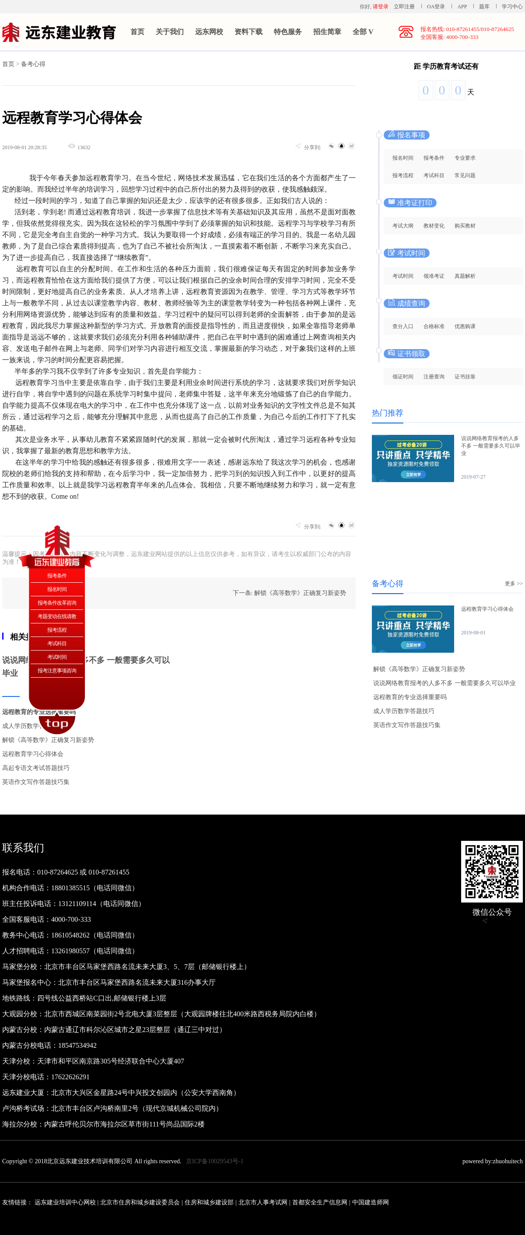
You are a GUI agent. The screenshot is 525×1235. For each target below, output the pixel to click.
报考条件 (434, 158)
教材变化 (434, 226)
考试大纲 (402, 226)
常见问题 (465, 175)
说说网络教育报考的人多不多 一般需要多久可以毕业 (490, 445)
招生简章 (327, 31)
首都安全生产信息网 (319, 1202)
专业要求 (465, 158)
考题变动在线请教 (57, 616)
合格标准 (434, 326)
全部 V (363, 31)
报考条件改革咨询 (57, 603)
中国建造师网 (370, 1202)
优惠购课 (465, 326)
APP (462, 6)
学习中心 (512, 6)
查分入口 (402, 326)
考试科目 (434, 175)
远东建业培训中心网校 (66, 1202)
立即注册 (404, 6)
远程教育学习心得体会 (32, 754)
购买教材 (465, 226)
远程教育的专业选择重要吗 (410, 697)
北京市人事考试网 (262, 1202)
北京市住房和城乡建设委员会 (140, 1202)
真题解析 (465, 276)
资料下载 (248, 31)
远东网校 (209, 31)
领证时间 (402, 377)
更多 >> (514, 584)
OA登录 (436, 6)
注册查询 (434, 377)
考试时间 (402, 276)
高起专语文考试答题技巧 (36, 768)
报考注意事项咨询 (57, 671)
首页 (137, 31)
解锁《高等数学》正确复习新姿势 (48, 740)
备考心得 (33, 64)
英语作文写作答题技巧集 (36, 782)
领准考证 (434, 276)
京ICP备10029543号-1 (214, 1161)
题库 (484, 6)
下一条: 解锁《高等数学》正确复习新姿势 (289, 593)
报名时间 (402, 158)
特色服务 (288, 31)
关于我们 (170, 31)
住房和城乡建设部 (209, 1202)
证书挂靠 (465, 377)
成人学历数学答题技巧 (32, 726)
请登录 (380, 6)
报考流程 (402, 175)
